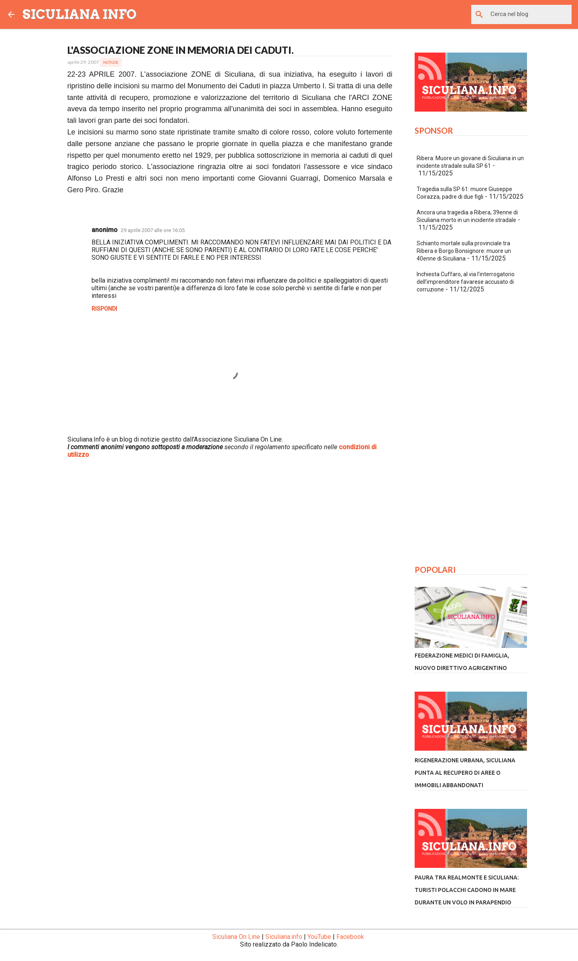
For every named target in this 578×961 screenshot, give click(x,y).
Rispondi (104, 308)
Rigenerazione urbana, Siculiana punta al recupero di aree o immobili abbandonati (465, 772)
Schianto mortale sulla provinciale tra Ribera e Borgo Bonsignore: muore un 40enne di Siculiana (464, 251)
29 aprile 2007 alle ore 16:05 (153, 230)
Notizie (110, 62)
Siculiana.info (283, 937)
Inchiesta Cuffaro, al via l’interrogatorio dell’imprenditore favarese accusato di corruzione (466, 282)
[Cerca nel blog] (529, 14)
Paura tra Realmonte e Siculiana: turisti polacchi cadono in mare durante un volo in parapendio (467, 890)
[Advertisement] (230, 553)
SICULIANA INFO (79, 14)
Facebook (350, 937)
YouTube (319, 937)
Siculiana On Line (236, 937)
